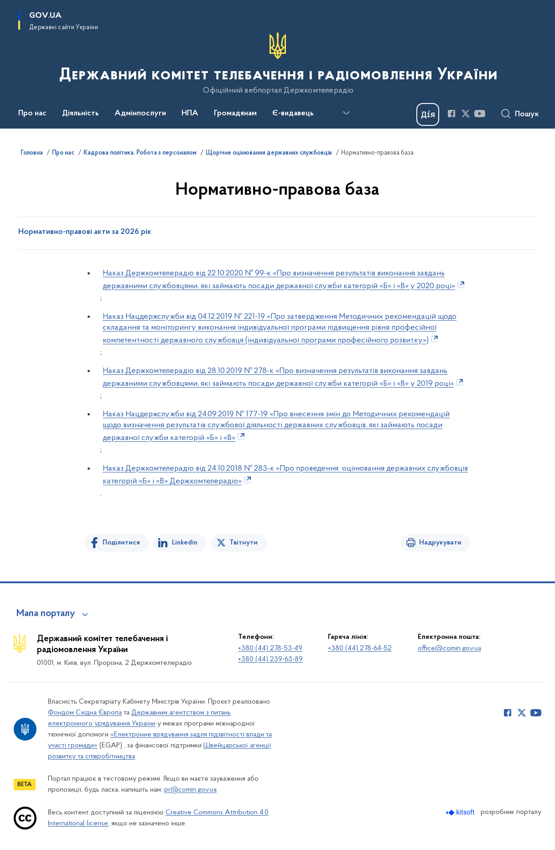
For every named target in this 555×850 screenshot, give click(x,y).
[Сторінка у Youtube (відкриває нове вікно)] (479, 113)
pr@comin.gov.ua (190, 789)
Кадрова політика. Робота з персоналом (140, 153)
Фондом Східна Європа (85, 712)
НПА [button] (190, 113)
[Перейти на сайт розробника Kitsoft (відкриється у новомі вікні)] (461, 812)
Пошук (527, 114)
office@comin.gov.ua (449, 648)
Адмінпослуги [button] (140, 113)
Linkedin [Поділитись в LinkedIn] (184, 542)
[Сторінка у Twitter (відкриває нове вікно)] (465, 113)
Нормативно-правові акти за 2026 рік (84, 232)
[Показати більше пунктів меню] (346, 113)
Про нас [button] (32, 113)
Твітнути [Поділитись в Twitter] (243, 542)
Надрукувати (440, 542)
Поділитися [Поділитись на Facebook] (121, 542)
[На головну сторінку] (277, 63)
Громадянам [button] (235, 113)
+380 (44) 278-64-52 (360, 648)
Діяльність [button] (80, 113)
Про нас (63, 153)
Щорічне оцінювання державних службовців (269, 153)
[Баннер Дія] (427, 114)
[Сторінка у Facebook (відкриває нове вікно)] (451, 113)
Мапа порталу (45, 614)
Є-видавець (293, 113)
